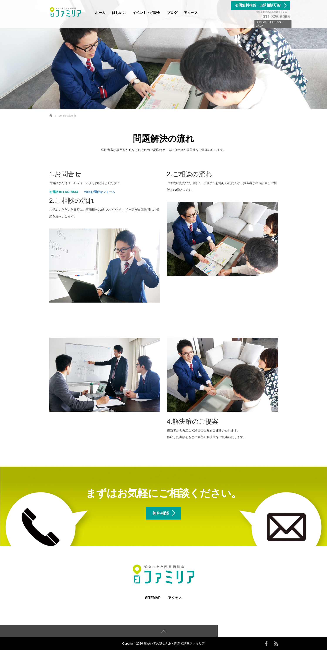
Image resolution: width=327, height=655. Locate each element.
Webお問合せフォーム (99, 192)
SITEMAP (153, 602)
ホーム (100, 13)
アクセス (191, 13)
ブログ (172, 13)
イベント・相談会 (146, 13)
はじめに (119, 13)
